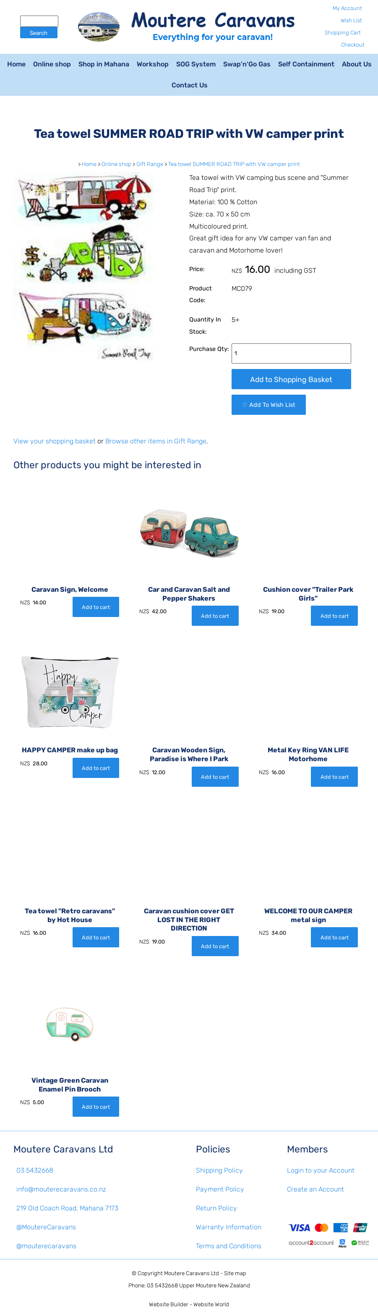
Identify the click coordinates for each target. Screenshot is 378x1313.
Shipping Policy (219, 1170)
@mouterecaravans (46, 1246)
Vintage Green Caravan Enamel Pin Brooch (69, 1084)
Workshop (153, 64)
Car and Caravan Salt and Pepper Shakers (189, 593)
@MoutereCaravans (46, 1227)
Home (16, 64)
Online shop (52, 64)
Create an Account (315, 1189)
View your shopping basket (54, 441)
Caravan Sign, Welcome (69, 589)
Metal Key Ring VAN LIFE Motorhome (308, 754)
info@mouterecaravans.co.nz (61, 1189)
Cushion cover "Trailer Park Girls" (308, 593)
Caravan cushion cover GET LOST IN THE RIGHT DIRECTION (189, 920)
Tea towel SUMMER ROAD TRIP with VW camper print (234, 164)
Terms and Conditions (228, 1246)
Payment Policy (220, 1189)
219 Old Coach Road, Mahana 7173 (67, 1208)
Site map (235, 1273)
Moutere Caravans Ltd (191, 1273)
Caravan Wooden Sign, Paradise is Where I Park (189, 754)
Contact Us (190, 85)
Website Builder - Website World (189, 1304)
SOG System (196, 64)
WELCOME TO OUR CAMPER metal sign (308, 915)
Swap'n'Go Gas (247, 64)
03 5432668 (34, 1170)
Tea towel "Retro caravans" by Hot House (70, 915)
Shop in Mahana (103, 64)
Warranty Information (228, 1227)
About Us (357, 64)
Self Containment (306, 64)
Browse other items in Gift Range (155, 441)
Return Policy (216, 1208)
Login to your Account (321, 1170)
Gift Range (149, 164)
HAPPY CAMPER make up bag (70, 750)
